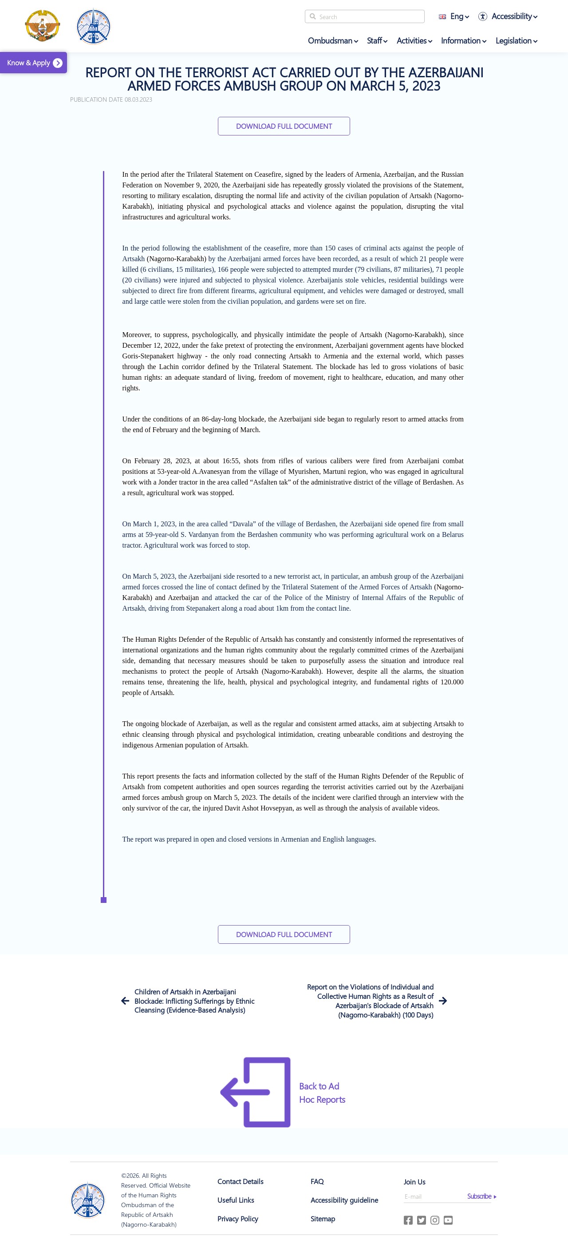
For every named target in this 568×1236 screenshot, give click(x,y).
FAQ (317, 1181)
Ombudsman (330, 40)
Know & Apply (28, 62)
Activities (411, 40)
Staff (374, 40)
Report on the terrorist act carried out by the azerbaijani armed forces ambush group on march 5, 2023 (284, 78)
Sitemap (323, 1218)
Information (461, 40)
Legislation (514, 40)
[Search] (365, 16)
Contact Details (240, 1181)
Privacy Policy (237, 1218)
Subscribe (479, 1196)
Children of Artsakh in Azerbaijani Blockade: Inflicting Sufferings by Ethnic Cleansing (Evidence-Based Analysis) (194, 1001)
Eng (451, 16)
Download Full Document (284, 126)
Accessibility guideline (344, 1199)
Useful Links (235, 1199)
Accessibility (512, 16)
